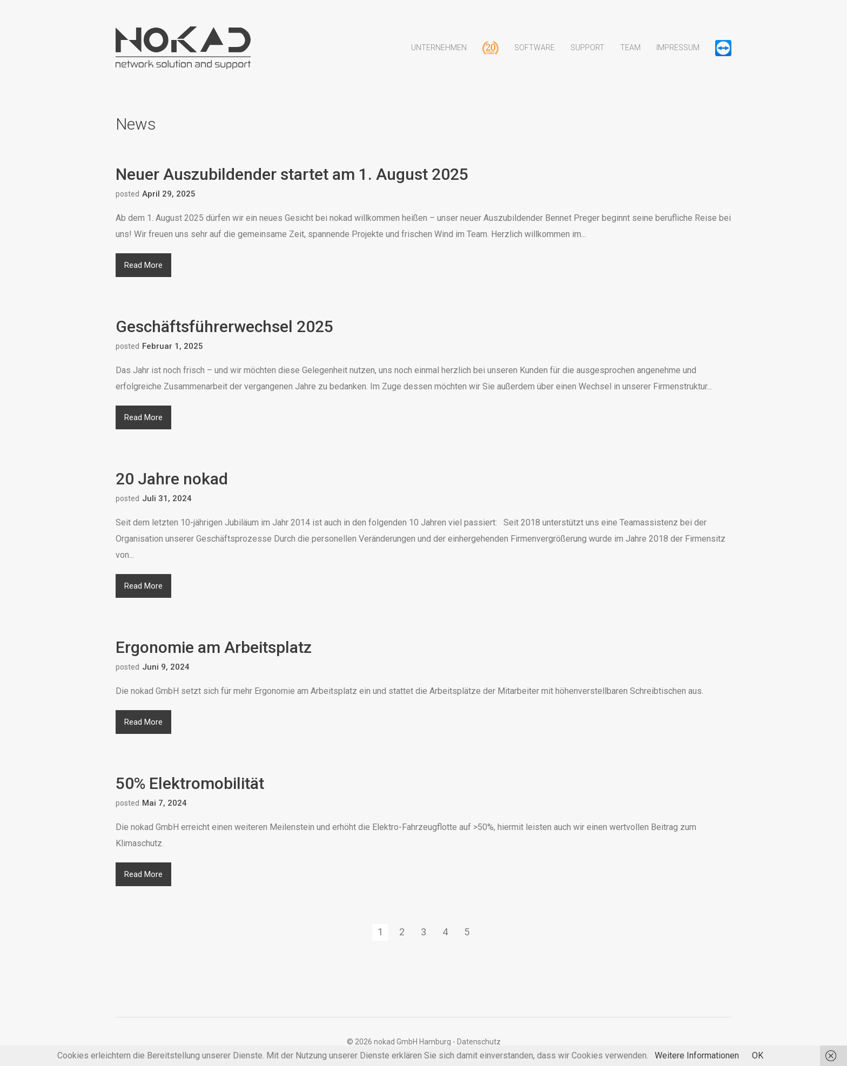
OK (757, 1055)
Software (534, 55)
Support (587, 55)
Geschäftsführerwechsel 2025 (224, 326)
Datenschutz (479, 1041)
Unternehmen (439, 55)
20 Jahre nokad (172, 478)
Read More (143, 265)
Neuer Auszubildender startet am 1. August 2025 (292, 174)
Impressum (678, 55)
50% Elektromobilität (190, 783)
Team (630, 55)
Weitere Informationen (697, 1055)
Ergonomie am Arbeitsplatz (214, 647)
